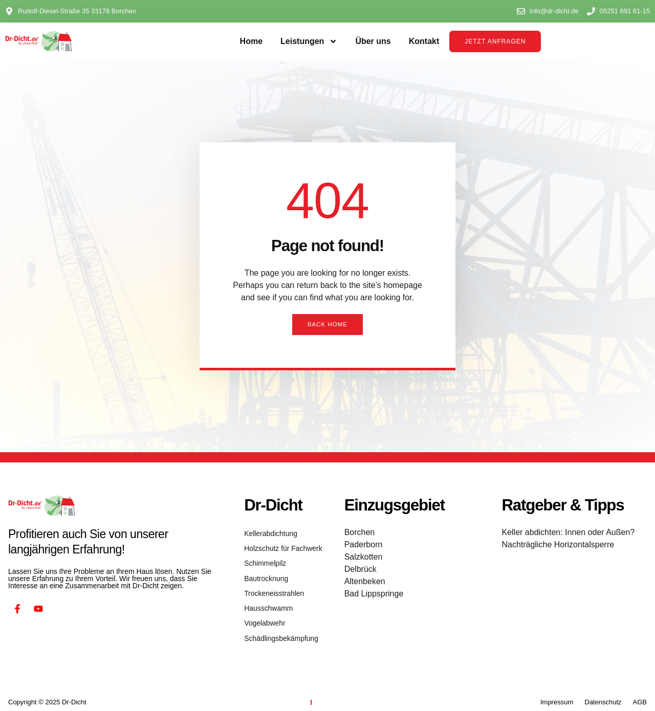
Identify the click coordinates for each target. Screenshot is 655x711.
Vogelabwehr (263, 612)
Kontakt (424, 41)
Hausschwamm (267, 599)
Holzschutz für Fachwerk (280, 546)
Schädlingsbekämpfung (278, 626)
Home (251, 41)
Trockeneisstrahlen (272, 586)
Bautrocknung (264, 572)
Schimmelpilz (263, 559)
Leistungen (308, 41)
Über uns (372, 41)
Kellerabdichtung (269, 533)
